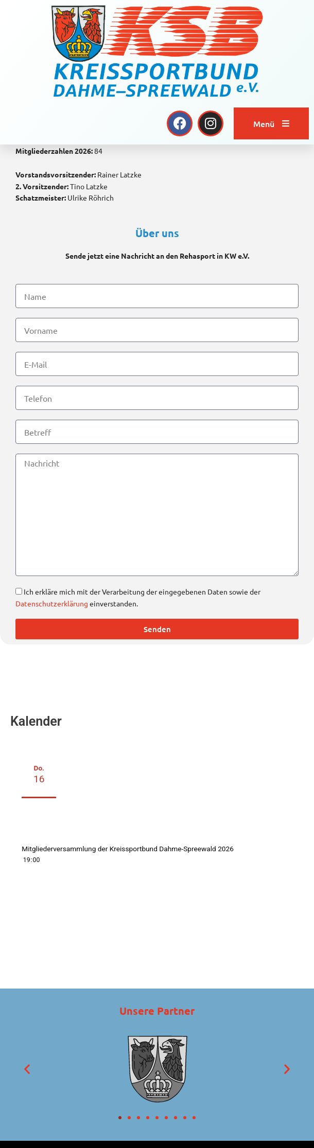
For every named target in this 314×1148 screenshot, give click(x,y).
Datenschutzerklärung (51, 683)
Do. (39, 855)
